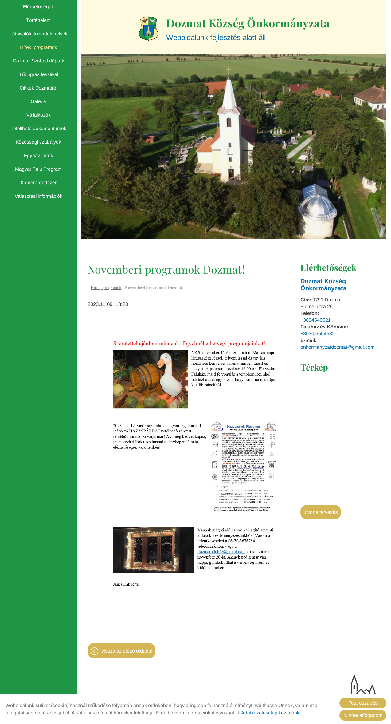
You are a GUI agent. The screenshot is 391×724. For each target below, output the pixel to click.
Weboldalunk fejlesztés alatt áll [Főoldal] (248, 28)
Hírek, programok (38, 47)
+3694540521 (315, 320)
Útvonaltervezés (320, 512)
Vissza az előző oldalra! (126, 651)
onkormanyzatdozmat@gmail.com (337, 347)
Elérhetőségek (38, 6)
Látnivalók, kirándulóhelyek (39, 33)
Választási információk (38, 196)
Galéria (38, 101)
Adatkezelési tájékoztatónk (270, 712)
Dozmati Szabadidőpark (38, 60)
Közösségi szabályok (38, 142)
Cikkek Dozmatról (38, 87)
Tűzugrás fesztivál (38, 74)
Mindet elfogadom (362, 715)
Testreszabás (363, 703)
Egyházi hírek (38, 155)
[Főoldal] (148, 28)
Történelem (38, 20)
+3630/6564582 (317, 333)
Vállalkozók (38, 114)
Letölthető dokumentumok (38, 128)
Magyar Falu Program (38, 169)
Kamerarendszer (39, 182)
